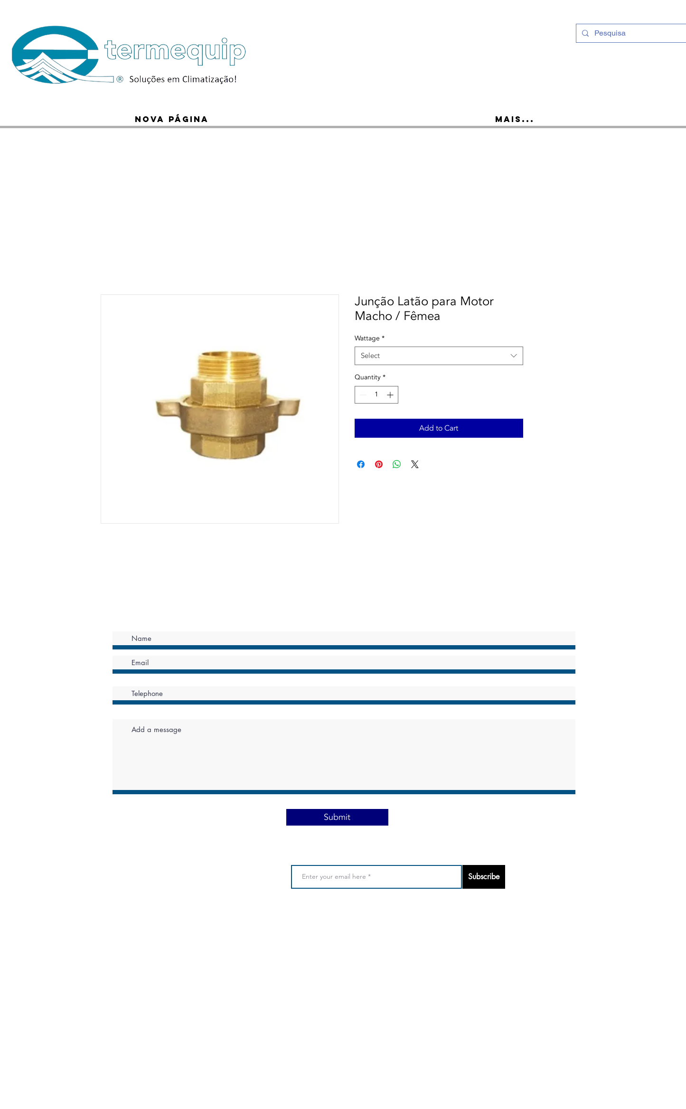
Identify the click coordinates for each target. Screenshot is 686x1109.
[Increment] (391, 394)
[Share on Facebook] (360, 464)
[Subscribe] (483, 877)
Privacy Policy (311, 927)
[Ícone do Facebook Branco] (653, 32)
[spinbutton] (376, 394)
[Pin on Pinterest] (379, 464)
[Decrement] (362, 394)
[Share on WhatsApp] (397, 464)
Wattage (370, 338)
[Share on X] (415, 464)
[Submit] (337, 817)
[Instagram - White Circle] (641, 32)
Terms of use (267, 927)
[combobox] (439, 356)
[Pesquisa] (630, 33)
